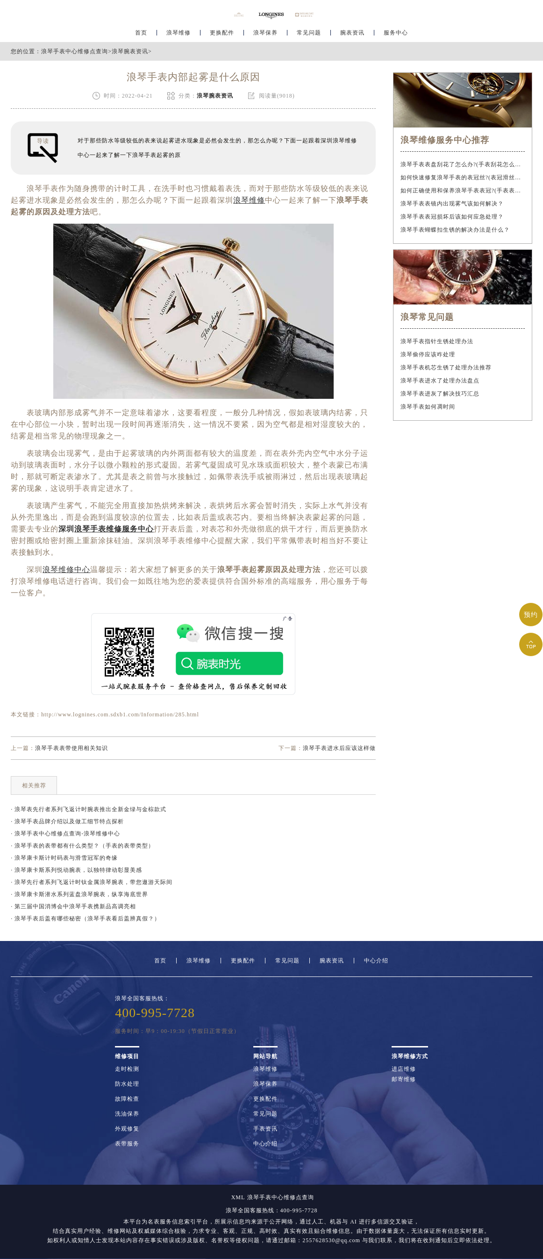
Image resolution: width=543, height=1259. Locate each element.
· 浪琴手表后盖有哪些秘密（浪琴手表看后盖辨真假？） (85, 918)
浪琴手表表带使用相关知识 (71, 748)
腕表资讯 (352, 35)
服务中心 (396, 35)
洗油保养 (127, 1114)
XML (238, 1197)
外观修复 (127, 1129)
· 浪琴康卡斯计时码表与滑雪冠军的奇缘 (64, 858)
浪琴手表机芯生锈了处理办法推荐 (446, 367)
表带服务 (127, 1143)
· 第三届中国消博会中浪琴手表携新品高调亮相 (73, 906)
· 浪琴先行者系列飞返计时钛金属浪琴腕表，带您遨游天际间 (91, 882)
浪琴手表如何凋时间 (427, 406)
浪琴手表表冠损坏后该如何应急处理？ (452, 216)
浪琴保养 (265, 35)
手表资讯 (265, 1129)
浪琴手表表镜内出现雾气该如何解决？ (452, 203)
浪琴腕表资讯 (130, 51)
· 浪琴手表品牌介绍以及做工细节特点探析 (67, 821)
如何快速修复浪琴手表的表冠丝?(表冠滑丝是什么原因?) (462, 177)
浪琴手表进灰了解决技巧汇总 (439, 393)
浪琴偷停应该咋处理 (427, 354)
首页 (141, 35)
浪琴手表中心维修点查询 (74, 51)
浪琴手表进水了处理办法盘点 (439, 380)
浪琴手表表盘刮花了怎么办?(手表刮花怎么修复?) (462, 164)
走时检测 (127, 1069)
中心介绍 (376, 960)
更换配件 (222, 35)
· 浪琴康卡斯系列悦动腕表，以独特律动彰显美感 (76, 870)
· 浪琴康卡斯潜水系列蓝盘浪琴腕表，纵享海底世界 (79, 894)
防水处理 (127, 1084)
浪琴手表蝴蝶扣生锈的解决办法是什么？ (455, 229)
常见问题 (309, 35)
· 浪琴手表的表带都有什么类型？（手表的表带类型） (82, 845)
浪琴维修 (178, 35)
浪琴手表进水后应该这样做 (339, 748)
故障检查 (127, 1099)
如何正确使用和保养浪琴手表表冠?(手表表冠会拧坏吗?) (462, 190)
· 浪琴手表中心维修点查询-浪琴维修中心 (65, 833)
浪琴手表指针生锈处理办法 (436, 341)
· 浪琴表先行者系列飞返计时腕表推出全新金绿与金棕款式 (88, 809)
